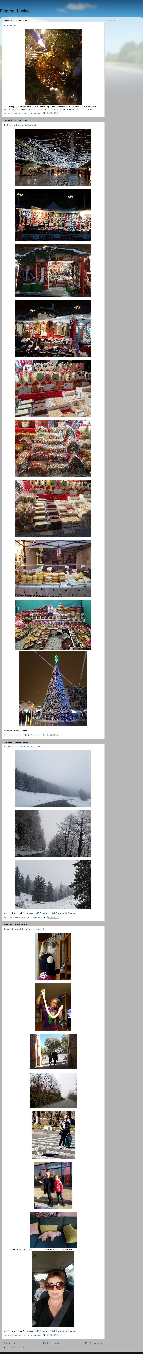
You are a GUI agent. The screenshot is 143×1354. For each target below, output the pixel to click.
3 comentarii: (36, 113)
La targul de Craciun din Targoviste (20, 125)
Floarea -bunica (15, 11)
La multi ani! (10, 25)
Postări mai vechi (93, 1343)
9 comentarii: (36, 917)
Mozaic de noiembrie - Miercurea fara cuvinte (25, 929)
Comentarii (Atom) (20, 1348)
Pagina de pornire (52, 1343)
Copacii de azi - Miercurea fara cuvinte (22, 747)
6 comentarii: (36, 735)
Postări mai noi (11, 1343)
